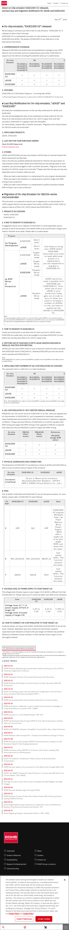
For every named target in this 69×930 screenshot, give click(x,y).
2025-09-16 (8, 712)
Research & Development (16, 864)
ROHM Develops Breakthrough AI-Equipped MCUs (22, 790)
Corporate (11, 851)
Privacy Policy (14, 913)
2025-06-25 (8, 756)
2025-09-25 (8, 703)
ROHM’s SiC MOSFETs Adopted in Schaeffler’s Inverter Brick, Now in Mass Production (34, 729)
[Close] (65, 880)
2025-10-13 (8, 680)
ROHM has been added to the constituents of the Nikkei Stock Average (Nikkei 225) (34, 767)
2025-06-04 (8, 787)
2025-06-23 (8, 764)
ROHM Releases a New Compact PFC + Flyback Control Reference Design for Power (34, 735)
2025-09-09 (8, 718)
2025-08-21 (8, 733)
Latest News (9, 660)
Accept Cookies (44, 919)
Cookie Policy (28, 913)
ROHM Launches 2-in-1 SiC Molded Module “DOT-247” (24, 715)
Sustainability (12, 859)
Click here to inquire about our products (20, 648)
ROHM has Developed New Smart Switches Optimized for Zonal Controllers (31, 700)
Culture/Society (13, 868)
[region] (34, 900)
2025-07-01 (8, 747)
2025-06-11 (8, 779)
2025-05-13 (8, 802)
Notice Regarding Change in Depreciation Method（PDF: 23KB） (27, 813)
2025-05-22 (8, 793)
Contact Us (64, 3)
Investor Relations (14, 855)
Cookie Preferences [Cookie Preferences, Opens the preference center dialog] (24, 919)
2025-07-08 (8, 739)
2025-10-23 (8, 666)
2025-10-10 (8, 689)
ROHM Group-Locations (46, 864)
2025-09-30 (8, 697)
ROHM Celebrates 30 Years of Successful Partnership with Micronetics (29, 677)
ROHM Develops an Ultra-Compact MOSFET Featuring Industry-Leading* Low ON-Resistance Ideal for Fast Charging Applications (33, 742)
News (49, 3)
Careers (55, 3)
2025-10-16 (8, 674)
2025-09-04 (8, 727)
